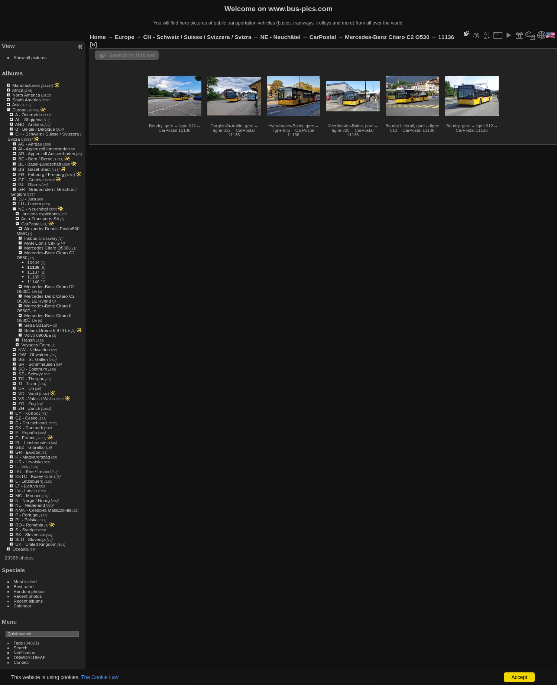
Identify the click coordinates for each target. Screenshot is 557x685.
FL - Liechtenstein (32, 442)
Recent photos (28, 596)
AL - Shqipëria (29, 119)
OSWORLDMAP (30, 657)
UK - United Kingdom (35, 544)
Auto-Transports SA (40, 218)
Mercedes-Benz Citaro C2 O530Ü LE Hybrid (46, 298)
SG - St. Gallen (33, 359)
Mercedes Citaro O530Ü (47, 247)
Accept (519, 677)
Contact (21, 662)
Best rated (24, 586)
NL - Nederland (30, 505)
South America (26, 99)
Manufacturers (26, 85)
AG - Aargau (30, 143)
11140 (33, 281)
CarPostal (31, 223)
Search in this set (132, 55)
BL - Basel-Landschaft (39, 164)
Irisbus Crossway (41, 238)
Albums (12, 73)
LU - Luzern (29, 203)
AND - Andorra (29, 124)
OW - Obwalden (33, 354)
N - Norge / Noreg (32, 500)
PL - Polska (26, 519)
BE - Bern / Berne (35, 158)
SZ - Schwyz (30, 373)
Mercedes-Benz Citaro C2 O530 (387, 37)
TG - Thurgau (31, 378)
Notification (24, 652)
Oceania (20, 549)
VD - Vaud (28, 393)
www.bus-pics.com (300, 9)
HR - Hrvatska (29, 461)
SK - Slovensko (30, 534)
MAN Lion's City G (42, 243)
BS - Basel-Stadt (34, 169)
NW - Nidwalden (34, 349)
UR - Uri (26, 388)
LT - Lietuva (26, 485)
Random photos (29, 591)
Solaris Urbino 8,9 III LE (47, 330)
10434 (33, 262)
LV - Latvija (26, 490)
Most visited (25, 581)
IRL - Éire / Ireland (33, 471)
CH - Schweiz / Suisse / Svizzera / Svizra (197, 37)
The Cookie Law (100, 677)
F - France (25, 437)
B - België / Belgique (35, 129)
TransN (28, 339)
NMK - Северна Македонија (43, 510)
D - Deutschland (30, 422)
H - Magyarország (32, 456)
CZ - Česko (26, 417)
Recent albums (28, 600)
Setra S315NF (38, 325)
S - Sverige (26, 529)
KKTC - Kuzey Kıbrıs (35, 476)
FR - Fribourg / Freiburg (41, 174)
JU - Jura (27, 198)
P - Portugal (26, 514)
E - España (26, 432)
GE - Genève (31, 179)
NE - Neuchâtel (33, 208)
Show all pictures (30, 57)
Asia (16, 104)
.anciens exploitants (40, 213)
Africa (17, 90)
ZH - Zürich (29, 408)
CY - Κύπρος (28, 413)
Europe (19, 109)
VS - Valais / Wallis (36, 398)
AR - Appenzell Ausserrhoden (46, 153)
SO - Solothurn (32, 368)
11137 (33, 272)
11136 (33, 267)
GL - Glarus (29, 184)
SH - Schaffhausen (36, 364)
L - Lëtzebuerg (29, 481)
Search (20, 647)
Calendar (23, 605)
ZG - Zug (27, 403)
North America (26, 94)
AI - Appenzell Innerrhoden (44, 148)
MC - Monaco (28, 495)
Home (98, 37)
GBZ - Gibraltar (30, 447)
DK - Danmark (29, 427)
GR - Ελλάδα (28, 452)
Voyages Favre (35, 344)
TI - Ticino (28, 383)
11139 (33, 276)
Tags (18, 642)
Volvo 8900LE (37, 335)
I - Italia (22, 466)
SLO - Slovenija (30, 539)
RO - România (29, 524)
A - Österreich (28, 114)
